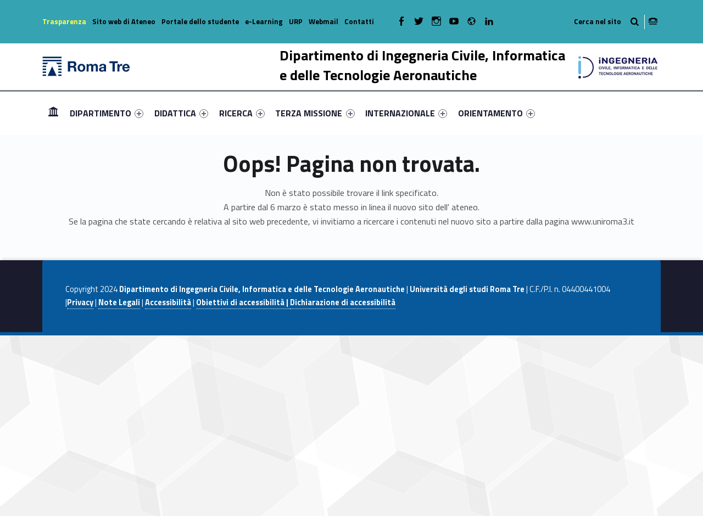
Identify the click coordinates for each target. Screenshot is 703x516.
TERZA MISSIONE (314, 113)
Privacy (80, 302)
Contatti (359, 21)
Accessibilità (168, 302)
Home (53, 113)
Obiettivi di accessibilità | (243, 302)
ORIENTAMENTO (496, 113)
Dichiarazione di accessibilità (342, 302)
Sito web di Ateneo (123, 21)
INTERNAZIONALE (406, 113)
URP (296, 21)
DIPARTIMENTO (106, 113)
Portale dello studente (200, 21)
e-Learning (264, 21)
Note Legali (119, 302)
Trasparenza (64, 21)
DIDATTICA (181, 113)
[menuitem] (53, 113)
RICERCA (242, 113)
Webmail (323, 21)
